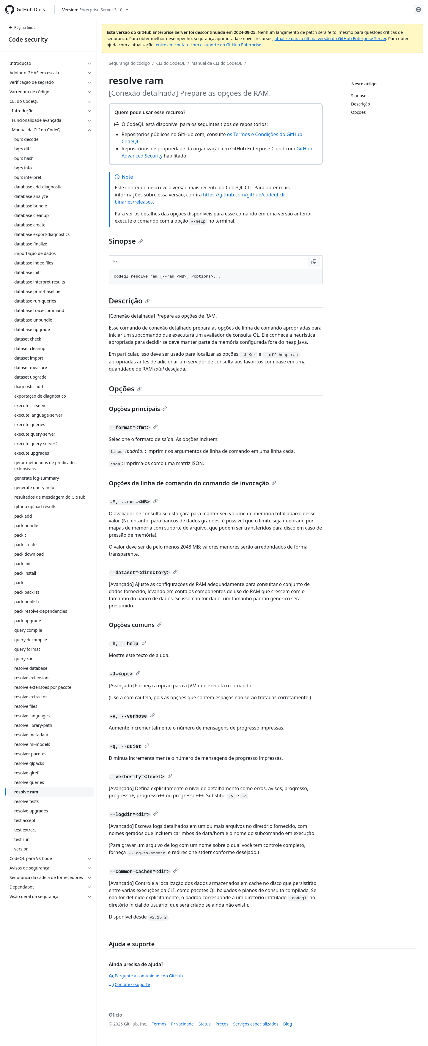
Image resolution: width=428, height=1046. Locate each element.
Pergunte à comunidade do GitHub (146, 976)
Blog (287, 1024)
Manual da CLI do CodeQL (216, 63)
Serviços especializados (255, 1024)
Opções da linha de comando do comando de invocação (192, 483)
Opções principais (138, 409)
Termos (159, 1024)
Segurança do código (129, 63)
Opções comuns (135, 625)
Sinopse (126, 241)
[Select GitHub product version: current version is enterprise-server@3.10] (95, 9)
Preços (222, 1024)
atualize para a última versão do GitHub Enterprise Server (330, 38)
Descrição (129, 300)
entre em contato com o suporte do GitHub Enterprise (208, 45)
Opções (125, 388)
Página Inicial (22, 27)
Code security (28, 39)
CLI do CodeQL (170, 63)
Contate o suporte (129, 984)
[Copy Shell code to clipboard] (314, 262)
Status (205, 1024)
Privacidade (182, 1024)
